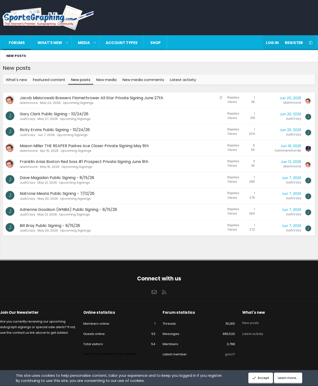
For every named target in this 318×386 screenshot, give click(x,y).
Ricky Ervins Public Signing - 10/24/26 (56, 131)
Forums (17, 42)
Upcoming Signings (79, 104)
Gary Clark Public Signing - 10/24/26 (55, 115)
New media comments (144, 80)
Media (84, 42)
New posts (16, 56)
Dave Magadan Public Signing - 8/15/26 (58, 179)
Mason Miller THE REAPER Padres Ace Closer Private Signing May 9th (85, 147)
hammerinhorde (287, 151)
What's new (49, 42)
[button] (67, 42)
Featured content (50, 80)
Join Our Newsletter (23, 312)
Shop (155, 42)
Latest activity (184, 80)
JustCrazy (29, 120)
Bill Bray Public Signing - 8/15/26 (51, 227)
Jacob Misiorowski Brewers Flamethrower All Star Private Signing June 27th (92, 99)
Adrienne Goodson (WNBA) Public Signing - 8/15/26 (69, 211)
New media (107, 80)
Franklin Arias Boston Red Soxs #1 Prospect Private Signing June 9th (85, 163)
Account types (122, 42)
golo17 (228, 354)
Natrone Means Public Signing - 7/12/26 (58, 194)
